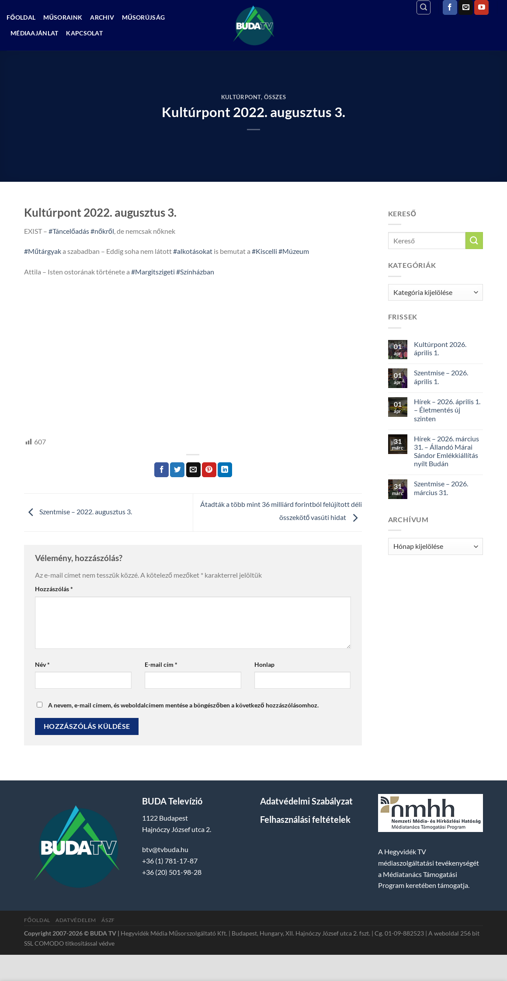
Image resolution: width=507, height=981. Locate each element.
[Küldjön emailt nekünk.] (465, 7)
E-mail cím (161, 664)
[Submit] (474, 240)
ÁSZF (108, 920)
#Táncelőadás (69, 231)
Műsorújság (143, 17)
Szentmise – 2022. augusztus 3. (78, 511)
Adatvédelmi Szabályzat (306, 801)
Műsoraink (62, 17)
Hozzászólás (54, 589)
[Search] (424, 7)
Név (42, 664)
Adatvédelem (76, 920)
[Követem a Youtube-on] (481, 7)
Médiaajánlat (34, 33)
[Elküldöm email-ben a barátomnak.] (193, 469)
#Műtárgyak (42, 251)
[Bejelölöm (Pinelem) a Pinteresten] (209, 469)
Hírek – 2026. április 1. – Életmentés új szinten (447, 409)
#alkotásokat (192, 251)
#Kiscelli (264, 251)
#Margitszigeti (153, 271)
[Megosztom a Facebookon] (161, 469)
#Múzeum (293, 251)
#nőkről (102, 231)
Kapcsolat (84, 33)
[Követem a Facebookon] (450, 7)
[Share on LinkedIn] (225, 469)
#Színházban (195, 271)
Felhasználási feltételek (305, 819)
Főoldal (21, 17)
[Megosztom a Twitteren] (177, 469)
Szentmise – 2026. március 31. (441, 487)
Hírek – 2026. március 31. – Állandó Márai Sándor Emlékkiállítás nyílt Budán (446, 451)
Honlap (264, 664)
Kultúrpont (241, 97)
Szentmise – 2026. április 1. (441, 376)
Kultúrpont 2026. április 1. (440, 348)
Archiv (102, 17)
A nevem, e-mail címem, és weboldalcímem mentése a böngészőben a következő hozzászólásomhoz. (183, 705)
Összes (275, 97)
